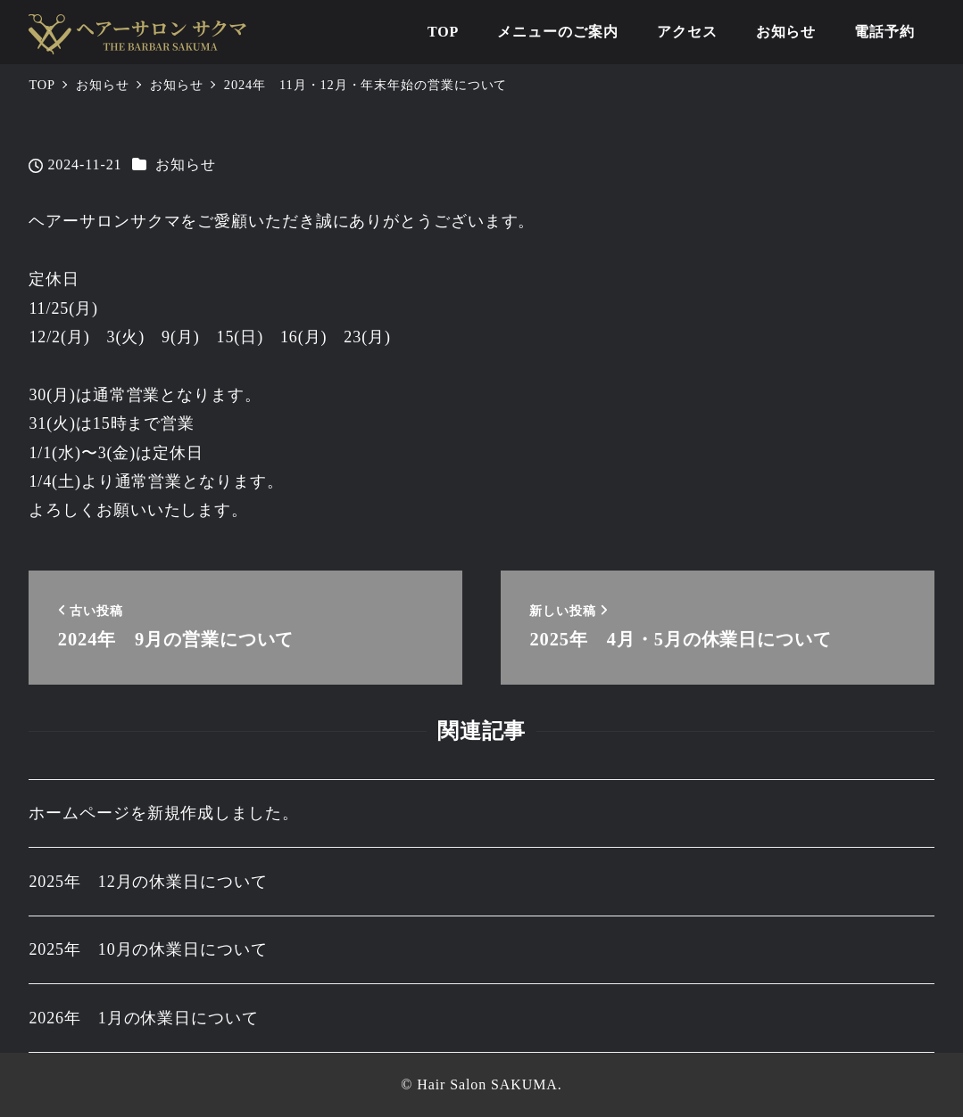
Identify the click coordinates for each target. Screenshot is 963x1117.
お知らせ (185, 164)
